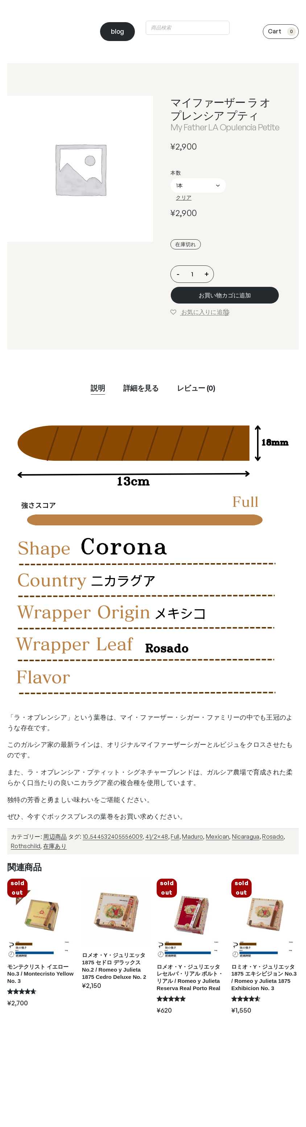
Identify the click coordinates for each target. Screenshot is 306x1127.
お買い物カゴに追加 (225, 295)
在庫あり (55, 846)
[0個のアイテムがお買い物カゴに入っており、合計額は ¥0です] (281, 31)
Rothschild (25, 846)
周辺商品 (55, 836)
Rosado (273, 836)
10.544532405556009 (112, 836)
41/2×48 (156, 836)
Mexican (217, 836)
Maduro (192, 836)
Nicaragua (246, 836)
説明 (98, 387)
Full (175, 836)
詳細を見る (141, 387)
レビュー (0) (196, 387)
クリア (183, 197)
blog (117, 31)
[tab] (98, 388)
